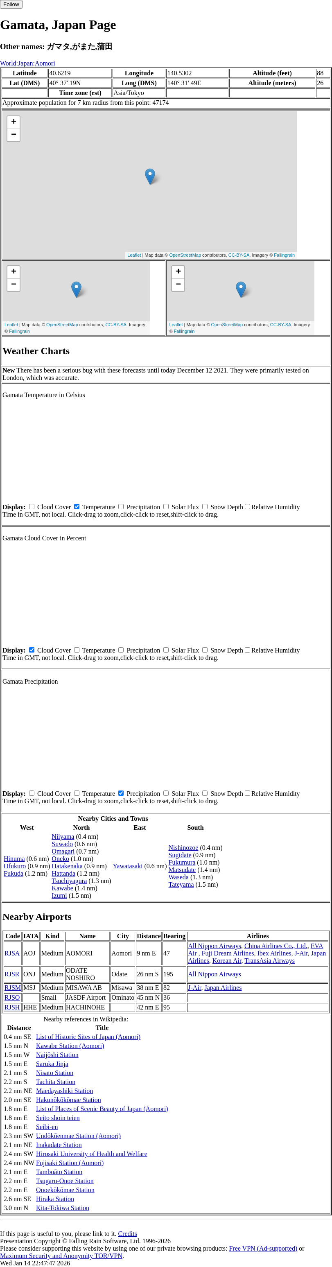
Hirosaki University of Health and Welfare (91, 1153)
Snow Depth (226, 507)
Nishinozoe (184, 847)
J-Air (301, 953)
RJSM (13, 987)
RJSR (12, 974)
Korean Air (227, 960)
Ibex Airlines (274, 953)
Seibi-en (47, 1126)
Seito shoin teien (58, 1117)
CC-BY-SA (239, 255)
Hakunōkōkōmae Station (68, 1099)
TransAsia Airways (269, 960)
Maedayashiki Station (64, 1090)
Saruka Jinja (52, 1063)
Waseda (179, 877)
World (8, 63)
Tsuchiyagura (69, 880)
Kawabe (62, 888)
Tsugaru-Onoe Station (65, 1180)
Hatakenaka (67, 866)
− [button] (13, 135)
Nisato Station (54, 1072)
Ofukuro (15, 866)
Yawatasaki (127, 866)
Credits (127, 1233)
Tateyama (181, 884)
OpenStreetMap (185, 255)
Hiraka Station (55, 1198)
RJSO (12, 997)
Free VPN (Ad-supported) (263, 1248)
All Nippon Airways (214, 945)
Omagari (63, 851)
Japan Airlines (223, 987)
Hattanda (63, 873)
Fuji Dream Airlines (228, 953)
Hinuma (14, 858)
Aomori (45, 63)
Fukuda (13, 873)
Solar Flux (185, 507)
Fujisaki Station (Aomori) (70, 1162)
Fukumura (182, 862)
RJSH (12, 1007)
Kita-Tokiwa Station (62, 1207)
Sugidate (180, 854)
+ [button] (13, 122)
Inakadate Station (59, 1144)
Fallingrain (284, 255)
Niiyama (63, 836)
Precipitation (143, 507)
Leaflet (134, 255)
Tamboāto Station (59, 1171)
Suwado (62, 843)
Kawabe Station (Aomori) (70, 1045)
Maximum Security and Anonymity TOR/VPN (61, 1255)
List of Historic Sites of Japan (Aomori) (88, 1036)
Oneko (60, 858)
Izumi (59, 895)
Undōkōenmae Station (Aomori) (78, 1135)
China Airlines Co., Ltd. (275, 945)
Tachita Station (55, 1081)
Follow (11, 4)
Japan (25, 63)
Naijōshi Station (57, 1054)
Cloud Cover (54, 507)
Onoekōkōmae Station (65, 1189)
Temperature (98, 507)
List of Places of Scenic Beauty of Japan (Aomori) (102, 1108)
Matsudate (182, 869)
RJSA (12, 953)
